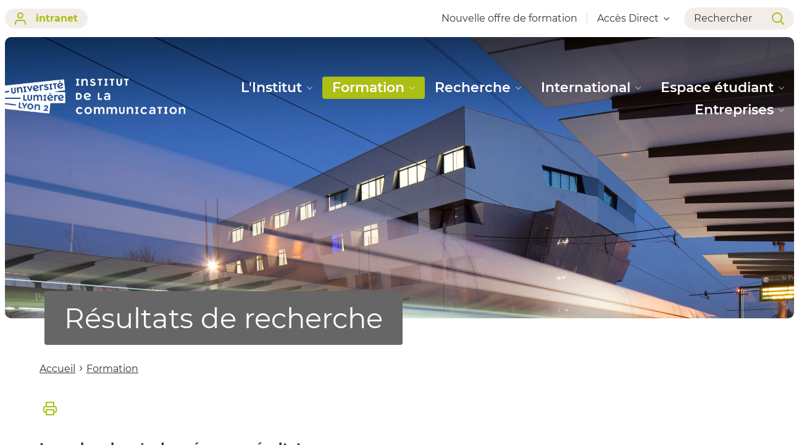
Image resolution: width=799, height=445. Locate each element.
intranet (46, 18)
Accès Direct (633, 18)
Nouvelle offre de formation (509, 18)
